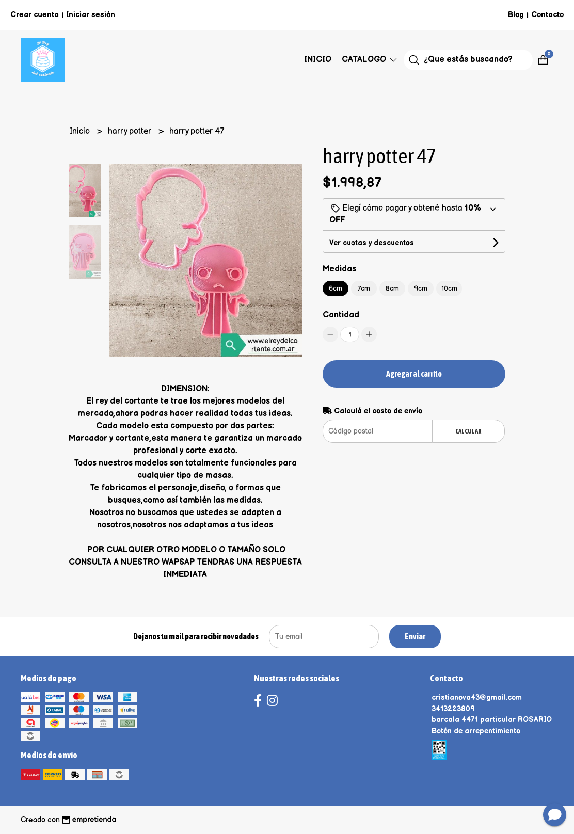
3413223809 (453, 708)
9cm (420, 288)
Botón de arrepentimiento (476, 731)
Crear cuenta (34, 14)
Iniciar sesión (90, 14)
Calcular (468, 431)
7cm (364, 288)
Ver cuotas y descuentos (371, 242)
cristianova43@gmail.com (477, 697)
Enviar (415, 636)
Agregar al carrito (414, 373)
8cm (392, 288)
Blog (516, 14)
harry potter (130, 131)
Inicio (317, 60)
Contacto (547, 14)
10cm (449, 288)
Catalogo (370, 60)
